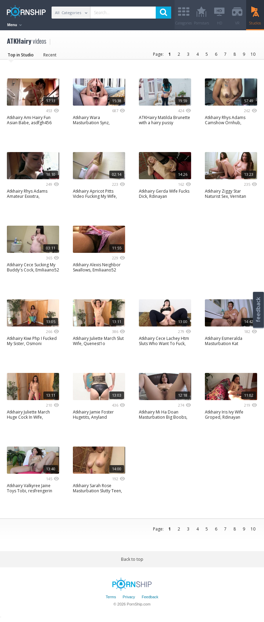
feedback (258, 309)
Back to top (132, 561)
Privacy (129, 599)
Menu (14, 25)
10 (253, 56)
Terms (111, 599)
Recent (49, 57)
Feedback (150, 599)
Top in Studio (21, 57)
